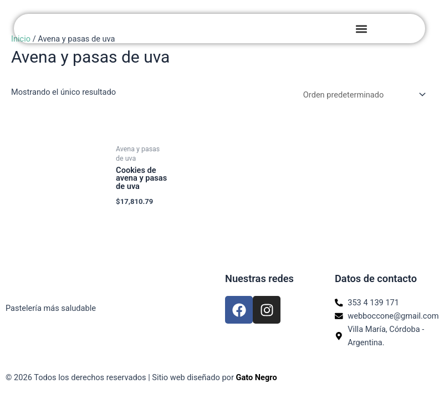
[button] (361, 28)
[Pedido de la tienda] (362, 94)
